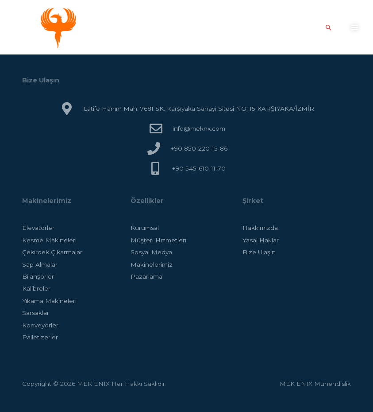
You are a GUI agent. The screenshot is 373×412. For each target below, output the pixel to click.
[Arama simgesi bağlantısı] (329, 27)
